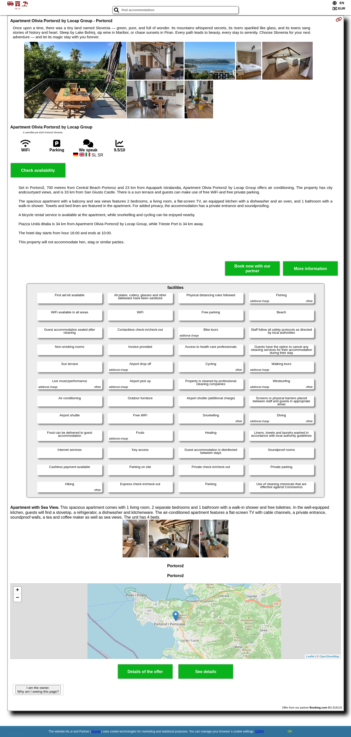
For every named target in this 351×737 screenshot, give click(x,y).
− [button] (17, 598)
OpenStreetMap (329, 656)
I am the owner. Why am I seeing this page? (38, 689)
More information (310, 268)
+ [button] (17, 590)
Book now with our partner (253, 268)
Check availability (38, 170)
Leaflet (310, 656)
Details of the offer (145, 671)
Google (96, 731)
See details (205, 671)
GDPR (259, 731)
